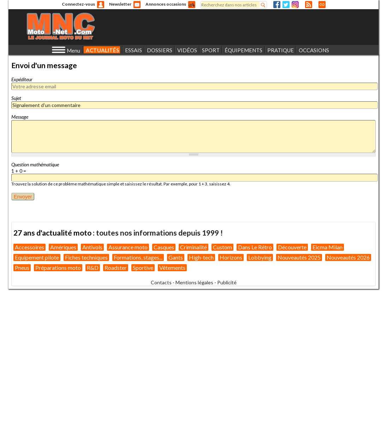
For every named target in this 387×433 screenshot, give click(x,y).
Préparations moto (58, 267)
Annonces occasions (165, 4)
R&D (93, 267)
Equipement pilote (37, 257)
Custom (222, 247)
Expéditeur (21, 79)
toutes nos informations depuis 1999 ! (159, 232)
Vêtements (172, 267)
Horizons (231, 257)
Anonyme (100, 4)
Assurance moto (128, 247)
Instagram (295, 4)
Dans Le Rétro (255, 247)
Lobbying (260, 257)
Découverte (292, 247)
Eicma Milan (327, 247)
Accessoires (29, 247)
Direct (322, 4)
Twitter (286, 4)
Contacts (161, 282)
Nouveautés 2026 (348, 257)
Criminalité (193, 247)
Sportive (143, 267)
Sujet (16, 98)
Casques (164, 247)
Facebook (276, 4)
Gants (175, 257)
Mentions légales (194, 282)
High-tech (201, 257)
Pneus (22, 267)
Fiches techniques (86, 257)
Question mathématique (35, 164)
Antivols (92, 247)
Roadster (116, 267)
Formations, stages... (138, 257)
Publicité (227, 282)
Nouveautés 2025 (299, 257)
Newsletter (120, 4)
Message (19, 117)
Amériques (63, 247)
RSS (308, 4)
